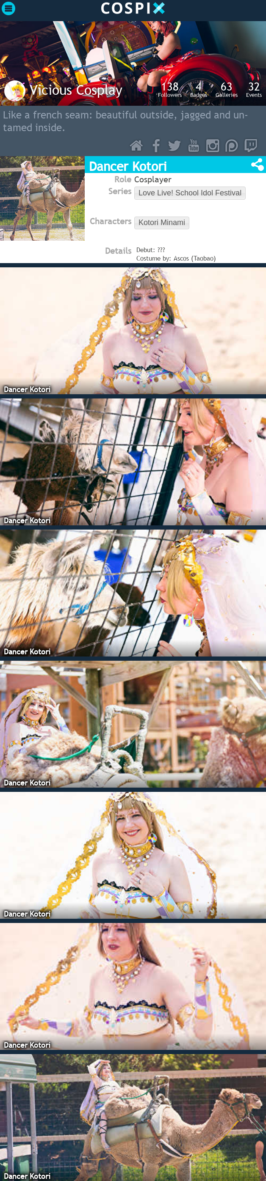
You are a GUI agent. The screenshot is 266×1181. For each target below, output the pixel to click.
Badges (198, 89)
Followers (170, 89)
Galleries (227, 89)
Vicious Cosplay (76, 89)
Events (254, 89)
